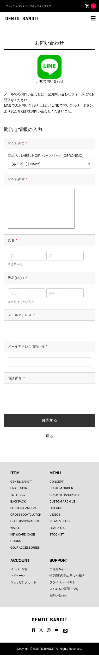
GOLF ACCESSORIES (25, 547)
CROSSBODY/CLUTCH (25, 514)
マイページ (17, 575)
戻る (49, 436)
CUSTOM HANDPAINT (64, 495)
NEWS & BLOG (60, 521)
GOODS (15, 541)
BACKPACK (18, 501)
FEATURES (57, 528)
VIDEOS (55, 514)
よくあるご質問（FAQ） (65, 588)
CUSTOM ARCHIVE (62, 501)
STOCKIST (57, 534)
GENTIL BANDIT (21, 481)
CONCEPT (57, 481)
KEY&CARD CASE (22, 534)
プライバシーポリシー (64, 582)
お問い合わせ (58, 595)
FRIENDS (56, 508)
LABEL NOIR (18, 488)
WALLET (16, 528)
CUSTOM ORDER (61, 488)
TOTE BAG (17, 495)
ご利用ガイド (58, 569)
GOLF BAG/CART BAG (25, 521)
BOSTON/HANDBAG (23, 508)
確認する (49, 420)
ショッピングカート (23, 582)
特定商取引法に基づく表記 (67, 575)
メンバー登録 (19, 569)
